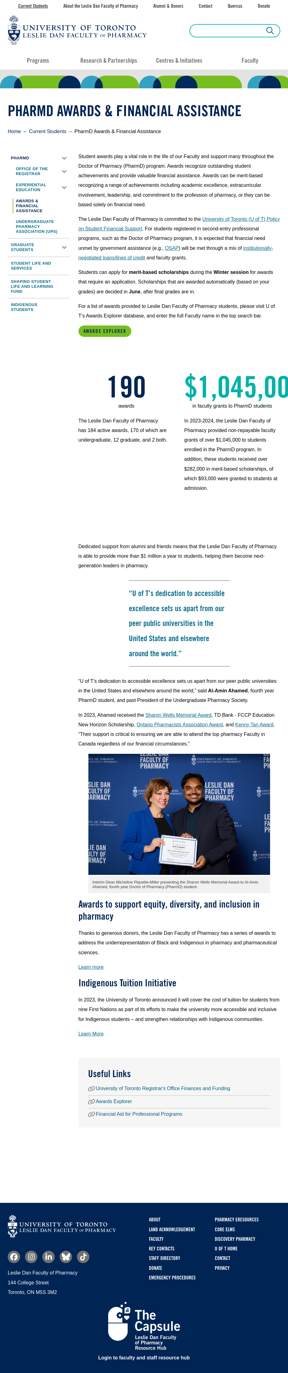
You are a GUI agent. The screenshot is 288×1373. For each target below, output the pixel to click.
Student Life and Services (31, 266)
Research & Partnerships (108, 60)
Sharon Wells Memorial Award (179, 715)
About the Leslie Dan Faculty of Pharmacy (100, 6)
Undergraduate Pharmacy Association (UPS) (36, 226)
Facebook (14, 1257)
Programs (38, 60)
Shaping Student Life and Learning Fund (32, 286)
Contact (205, 6)
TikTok (83, 1257)
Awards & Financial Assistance (29, 206)
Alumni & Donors (168, 6)
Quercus (235, 6)
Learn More (91, 1033)
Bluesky (66, 1257)
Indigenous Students (24, 307)
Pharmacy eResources (237, 1220)
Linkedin (48, 1257)
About (154, 1220)
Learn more (91, 967)
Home (14, 131)
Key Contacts (161, 1249)
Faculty (250, 60)
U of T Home (226, 1249)
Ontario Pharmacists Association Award (180, 724)
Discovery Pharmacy (235, 1239)
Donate (264, 6)
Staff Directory (164, 1258)
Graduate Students (40, 247)
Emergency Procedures (172, 1278)
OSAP (172, 248)
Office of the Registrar (43, 171)
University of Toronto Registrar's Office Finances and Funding (163, 1088)
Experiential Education (43, 187)
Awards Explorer (104, 331)
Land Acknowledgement (172, 1229)
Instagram (31, 1257)
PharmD (40, 157)
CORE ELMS (225, 1229)
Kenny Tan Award (254, 724)
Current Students (33, 6)
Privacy (222, 1268)
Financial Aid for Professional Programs (139, 1114)
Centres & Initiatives (179, 60)
